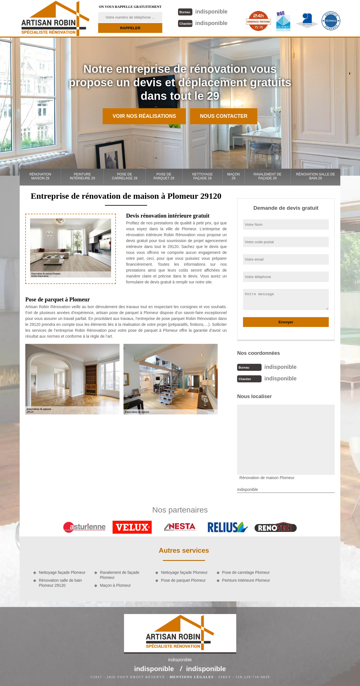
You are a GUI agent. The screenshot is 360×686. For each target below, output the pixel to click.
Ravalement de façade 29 (267, 176)
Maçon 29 (233, 176)
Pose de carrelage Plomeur (246, 572)
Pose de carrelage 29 (125, 176)
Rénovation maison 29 (40, 176)
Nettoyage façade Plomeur (62, 572)
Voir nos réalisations (144, 116)
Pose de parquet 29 (164, 176)
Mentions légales (192, 676)
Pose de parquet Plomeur (183, 579)
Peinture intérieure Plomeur (246, 579)
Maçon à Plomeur (115, 585)
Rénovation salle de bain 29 (315, 176)
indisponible (202, 11)
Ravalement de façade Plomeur (119, 574)
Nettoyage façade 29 (202, 176)
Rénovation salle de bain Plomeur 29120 (60, 582)
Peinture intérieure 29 (82, 176)
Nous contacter (224, 116)
